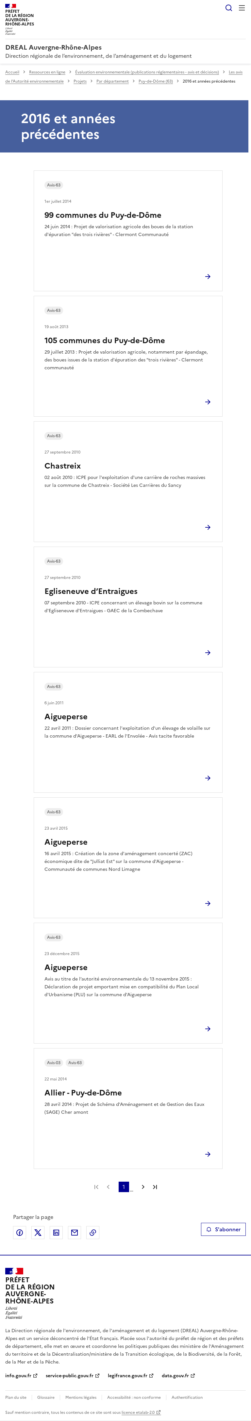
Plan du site (15, 1397)
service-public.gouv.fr (69, 1375)
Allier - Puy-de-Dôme (83, 1093)
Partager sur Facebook (19, 1232)
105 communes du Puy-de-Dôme (104, 340)
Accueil (12, 72)
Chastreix (62, 466)
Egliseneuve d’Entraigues (91, 591)
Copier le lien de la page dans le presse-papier (92, 1232)
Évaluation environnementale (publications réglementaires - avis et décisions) (147, 72)
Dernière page (155, 1187)
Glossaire (46, 1397)
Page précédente (108, 1187)
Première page (96, 1187)
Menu (241, 7)
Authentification (187, 1397)
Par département (112, 81)
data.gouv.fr (175, 1375)
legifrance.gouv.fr (127, 1375)
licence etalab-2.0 (138, 1412)
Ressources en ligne (47, 72)
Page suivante (143, 1187)
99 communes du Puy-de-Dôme (102, 215)
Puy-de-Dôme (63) (156, 81)
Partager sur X (37, 1232)
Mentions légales (80, 1397)
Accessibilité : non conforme (134, 1397)
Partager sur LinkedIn (56, 1232)
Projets (80, 81)
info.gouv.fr (18, 1375)
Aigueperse (66, 717)
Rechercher (228, 7)
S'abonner (223, 1229)
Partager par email (74, 1232)
